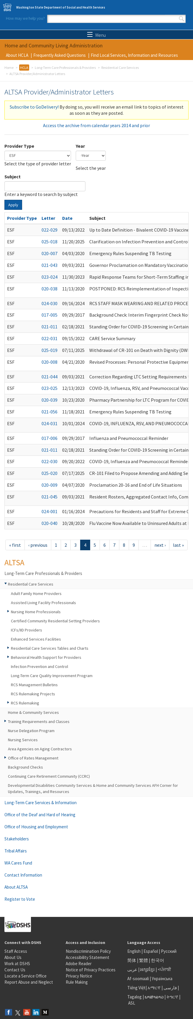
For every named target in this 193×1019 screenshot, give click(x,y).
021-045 (49, 497)
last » (178, 545)
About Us (13, 957)
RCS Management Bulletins (34, 684)
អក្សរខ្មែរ (147, 969)
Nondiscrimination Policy (88, 951)
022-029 (49, 230)
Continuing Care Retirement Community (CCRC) (49, 776)
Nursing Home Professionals (36, 611)
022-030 (49, 461)
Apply (13, 204)
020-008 (49, 362)
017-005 (49, 315)
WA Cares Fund (18, 863)
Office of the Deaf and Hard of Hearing (39, 814)
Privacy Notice (79, 976)
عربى (132, 969)
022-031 (49, 338)
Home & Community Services (33, 712)
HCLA (24, 67)
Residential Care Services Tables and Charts (49, 648)
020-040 (49, 523)
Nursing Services (23, 739)
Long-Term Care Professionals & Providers (65, 67)
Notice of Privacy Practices (91, 970)
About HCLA (17, 55)
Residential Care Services (120, 67)
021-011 (49, 327)
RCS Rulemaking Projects (33, 693)
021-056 (49, 412)
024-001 (49, 511)
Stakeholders (16, 839)
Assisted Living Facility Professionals (43, 602)
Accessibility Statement (87, 957)
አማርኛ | (155, 987)
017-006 (49, 438)
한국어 (157, 960)
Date (67, 218)
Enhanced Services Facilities (36, 639)
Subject (12, 176)
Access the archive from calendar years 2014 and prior (96, 125)
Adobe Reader (79, 963)
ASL (131, 1003)
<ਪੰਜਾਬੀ (164, 969)
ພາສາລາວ (154, 997)
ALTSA (14, 562)
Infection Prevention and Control (39, 666)
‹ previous (37, 545)
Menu (96, 35)
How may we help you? (25, 18)
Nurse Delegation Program (31, 730)
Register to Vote (19, 899)
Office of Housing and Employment (36, 827)
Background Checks (25, 767)
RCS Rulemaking (25, 703)
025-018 (49, 242)
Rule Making (77, 982)
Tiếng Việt (136, 987)
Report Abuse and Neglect (28, 982)
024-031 (49, 423)
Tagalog (134, 997)
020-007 (49, 253)
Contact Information (23, 875)
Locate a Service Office (25, 976)
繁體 (144, 960)
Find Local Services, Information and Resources (134, 55)
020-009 (49, 485)
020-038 (49, 289)
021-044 (49, 377)
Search (181, 19)
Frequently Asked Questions (59, 55)
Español (150, 951)
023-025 (49, 388)
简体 (131, 960)
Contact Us (14, 970)
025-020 (49, 473)
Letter (48, 218)
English (134, 951)
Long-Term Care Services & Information (40, 802)
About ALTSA (16, 887)
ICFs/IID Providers (26, 630)
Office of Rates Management (33, 758)
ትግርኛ (172, 997)
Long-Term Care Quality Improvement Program (52, 675)
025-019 (49, 350)
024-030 (49, 303)
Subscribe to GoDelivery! (34, 107)
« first (15, 545)
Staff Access (15, 951)
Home (9, 67)
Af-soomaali (138, 978)
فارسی (170, 987)
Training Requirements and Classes (39, 721)
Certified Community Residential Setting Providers (55, 621)
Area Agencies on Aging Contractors (40, 749)
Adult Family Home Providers (36, 593)
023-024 (49, 277)
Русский (168, 951)
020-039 (49, 400)
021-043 (49, 265)
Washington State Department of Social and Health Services (60, 7)
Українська (162, 978)
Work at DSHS (17, 963)
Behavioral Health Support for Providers (46, 657)
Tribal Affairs (15, 851)
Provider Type (19, 146)
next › (160, 545)
